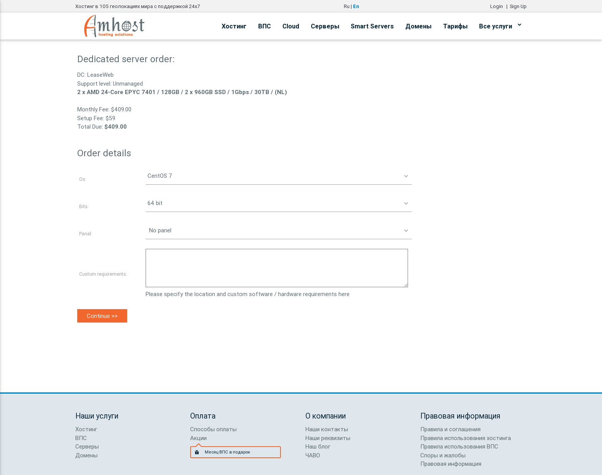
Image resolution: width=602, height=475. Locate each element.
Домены (418, 26)
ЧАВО (312, 455)
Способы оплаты (213, 429)
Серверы (325, 26)
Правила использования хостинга (465, 438)
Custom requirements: (103, 274)
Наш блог (317, 446)
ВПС (264, 26)
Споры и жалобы (443, 455)
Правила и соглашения (450, 429)
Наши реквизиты (327, 438)
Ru (347, 6)
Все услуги (500, 25)
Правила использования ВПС (459, 446)
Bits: (84, 206)
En (356, 6)
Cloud (290, 26)
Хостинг (234, 26)
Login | (500, 6)
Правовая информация (450, 463)
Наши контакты (326, 429)
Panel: (85, 234)
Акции (198, 438)
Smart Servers (372, 26)
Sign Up (518, 6)
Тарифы (455, 26)
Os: (82, 179)
